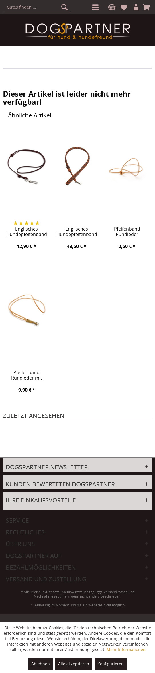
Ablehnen (40, 663)
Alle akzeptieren (73, 663)
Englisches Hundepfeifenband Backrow (76, 232)
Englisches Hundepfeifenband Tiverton (26, 232)
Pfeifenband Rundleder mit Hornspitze (26, 375)
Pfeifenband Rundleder (127, 231)
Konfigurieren (110, 663)
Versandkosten (115, 592)
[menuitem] (94, 7)
